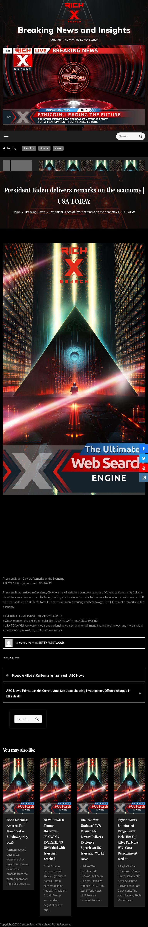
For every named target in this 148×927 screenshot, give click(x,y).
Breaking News (11, 658)
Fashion (29, 148)
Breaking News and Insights (74, 30)
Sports (44, 148)
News (58, 148)
